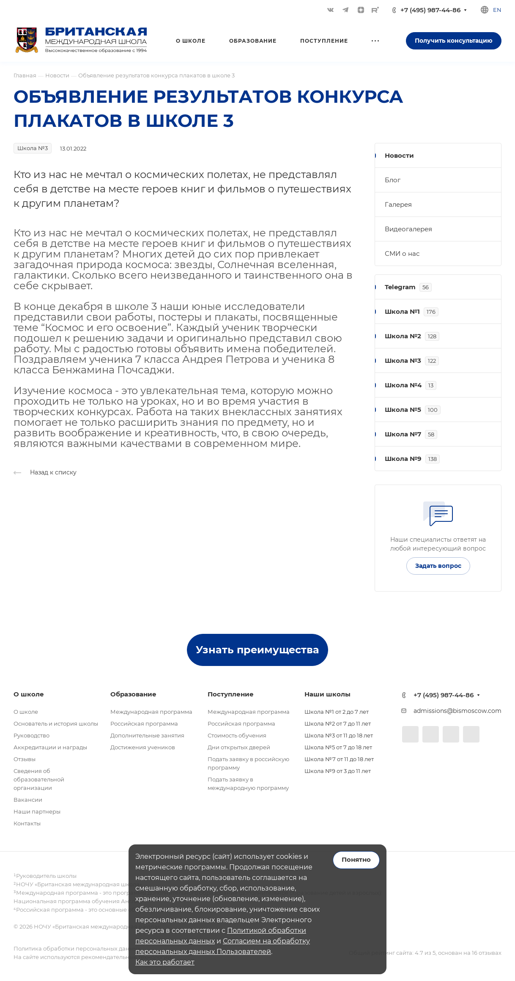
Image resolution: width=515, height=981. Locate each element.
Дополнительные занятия (147, 735)
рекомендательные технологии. (126, 957)
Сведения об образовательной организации (39, 779)
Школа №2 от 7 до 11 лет (337, 723)
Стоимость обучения (237, 735)
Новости (399, 155)
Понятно (356, 859)
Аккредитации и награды (50, 747)
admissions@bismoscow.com (457, 711)
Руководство (31, 735)
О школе (26, 711)
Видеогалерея (408, 229)
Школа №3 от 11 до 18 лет (338, 735)
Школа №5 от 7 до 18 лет (338, 747)
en (497, 9)
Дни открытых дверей (239, 747)
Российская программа (144, 723)
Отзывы (25, 759)
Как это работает (164, 962)
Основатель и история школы (56, 723)
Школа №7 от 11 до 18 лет (339, 759)
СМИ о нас (402, 253)
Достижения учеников (142, 747)
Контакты (27, 823)
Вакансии (28, 799)
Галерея (398, 204)
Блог (392, 180)
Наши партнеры (37, 811)
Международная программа (151, 711)
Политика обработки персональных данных (77, 948)
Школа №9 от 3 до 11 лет (337, 770)
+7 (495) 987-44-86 (430, 10)
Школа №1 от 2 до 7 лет (336, 711)
